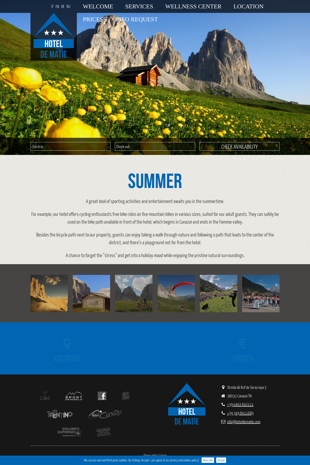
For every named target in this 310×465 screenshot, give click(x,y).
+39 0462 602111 (237, 404)
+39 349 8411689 (237, 412)
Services (139, 6)
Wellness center (193, 6)
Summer (153, 181)
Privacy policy (151, 455)
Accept (221, 460)
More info (208, 460)
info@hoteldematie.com (240, 421)
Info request (136, 19)
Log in (163, 455)
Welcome (98, 6)
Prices (93, 19)
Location (249, 6)
